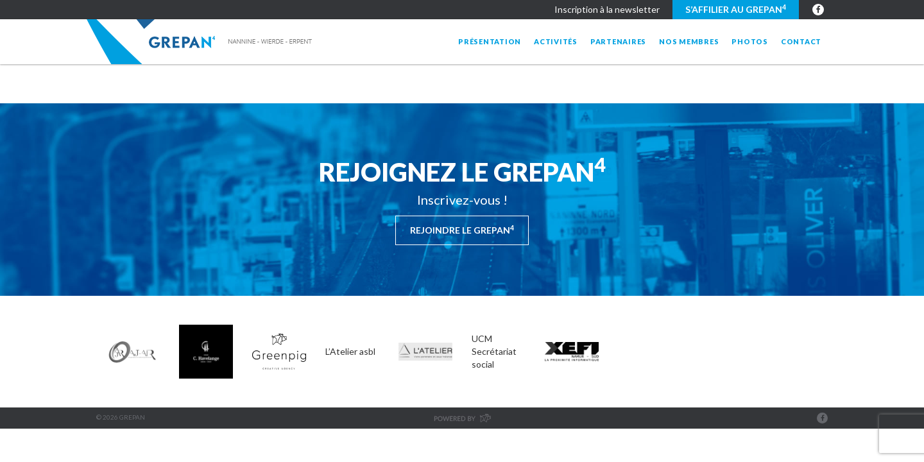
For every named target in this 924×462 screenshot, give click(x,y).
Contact (801, 41)
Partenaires (618, 41)
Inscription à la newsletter (607, 9)
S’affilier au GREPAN (735, 9)
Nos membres (689, 41)
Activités (556, 41)
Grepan (200, 41)
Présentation (489, 41)
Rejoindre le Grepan (462, 229)
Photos (750, 41)
